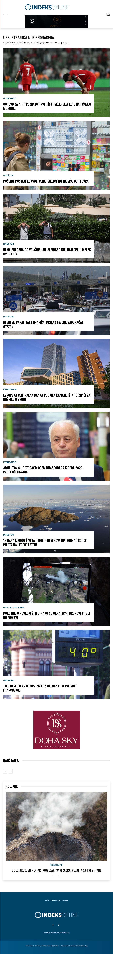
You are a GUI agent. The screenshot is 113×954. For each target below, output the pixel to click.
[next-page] (59, 877)
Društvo (8, 176)
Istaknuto (9, 99)
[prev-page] (5, 771)
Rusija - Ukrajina (13, 608)
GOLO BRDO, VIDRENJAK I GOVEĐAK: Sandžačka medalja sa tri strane (56, 870)
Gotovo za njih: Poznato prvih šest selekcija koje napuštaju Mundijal (47, 106)
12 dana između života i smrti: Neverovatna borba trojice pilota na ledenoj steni (45, 542)
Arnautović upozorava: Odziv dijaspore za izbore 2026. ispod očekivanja (43, 469)
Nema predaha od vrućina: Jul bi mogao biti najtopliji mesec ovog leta (47, 251)
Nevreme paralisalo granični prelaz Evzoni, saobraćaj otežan (43, 324)
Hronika (8, 680)
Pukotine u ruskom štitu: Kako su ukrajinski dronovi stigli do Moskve (46, 615)
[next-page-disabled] (11, 771)
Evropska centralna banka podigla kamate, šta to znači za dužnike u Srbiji (46, 397)
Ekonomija (10, 389)
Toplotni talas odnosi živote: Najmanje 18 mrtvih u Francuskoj (40, 688)
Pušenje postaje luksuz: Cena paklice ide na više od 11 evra (46, 181)
